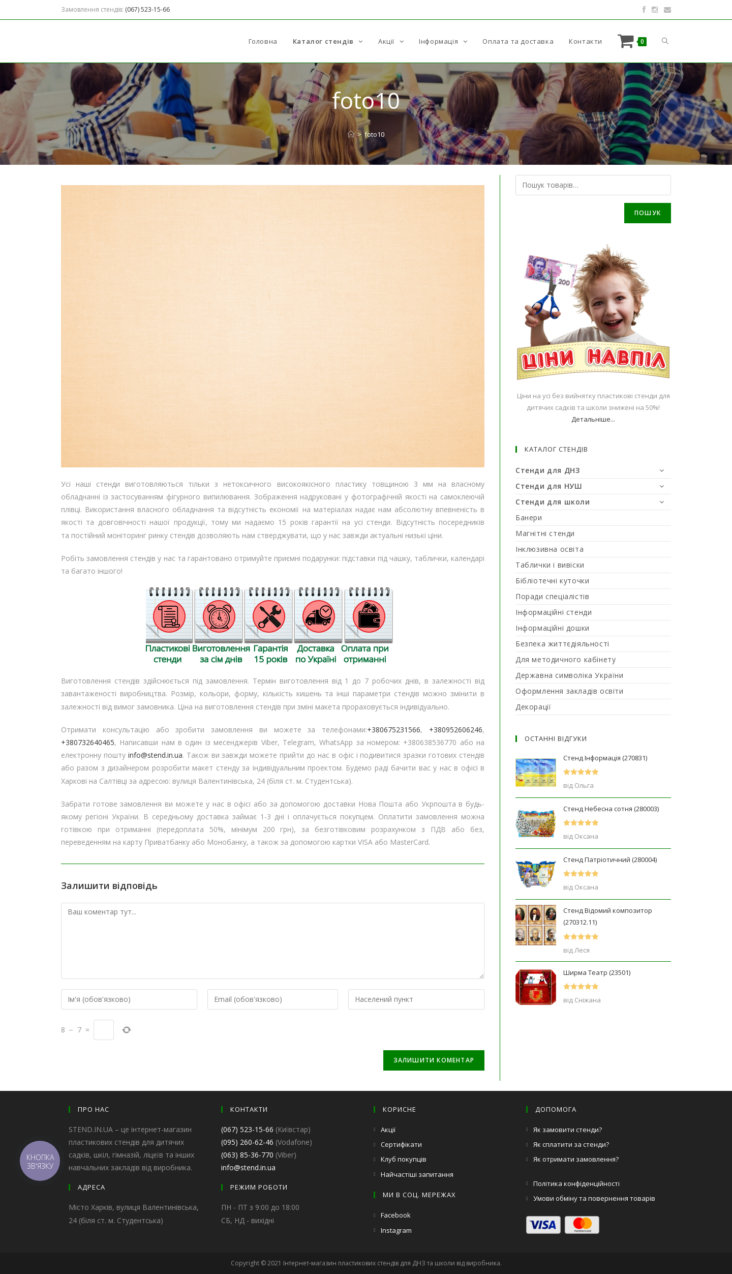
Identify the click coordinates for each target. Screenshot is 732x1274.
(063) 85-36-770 (247, 1155)
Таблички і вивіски (550, 565)
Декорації (533, 707)
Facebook (396, 1215)
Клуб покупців (403, 1159)
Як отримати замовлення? (576, 1159)
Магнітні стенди (545, 533)
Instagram (396, 1230)
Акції (388, 1129)
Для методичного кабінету (565, 659)
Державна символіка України (569, 675)
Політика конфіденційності (576, 1183)
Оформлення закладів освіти (569, 691)
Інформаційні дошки (552, 628)
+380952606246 (455, 729)
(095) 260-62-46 (247, 1142)
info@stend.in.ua (155, 755)
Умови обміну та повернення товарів (594, 1198)
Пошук (647, 213)
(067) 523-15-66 (147, 9)
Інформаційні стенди (553, 612)
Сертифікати (401, 1144)
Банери (528, 517)
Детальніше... (593, 419)
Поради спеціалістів (552, 596)
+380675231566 (393, 729)
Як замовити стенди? (567, 1129)
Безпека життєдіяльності (562, 643)
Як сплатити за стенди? (571, 1144)
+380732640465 (87, 742)
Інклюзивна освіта (549, 549)
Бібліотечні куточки (552, 580)
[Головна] (351, 134)
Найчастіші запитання (417, 1174)
